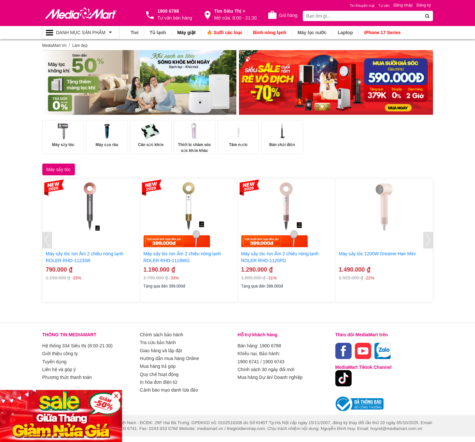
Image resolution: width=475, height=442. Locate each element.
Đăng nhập (402, 5)
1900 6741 (248, 366)
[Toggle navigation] (80, 32)
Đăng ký (423, 5)
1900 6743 (273, 366)
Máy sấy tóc (58, 175)
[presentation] (47, 246)
